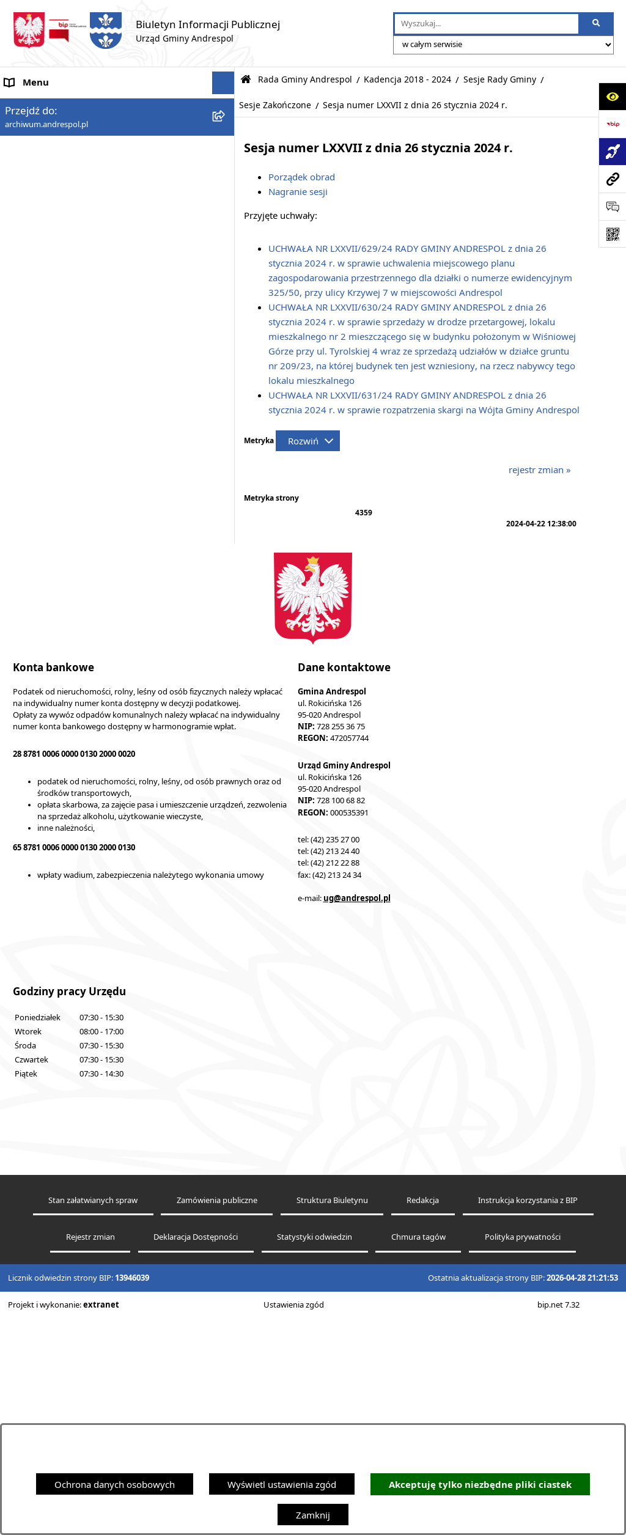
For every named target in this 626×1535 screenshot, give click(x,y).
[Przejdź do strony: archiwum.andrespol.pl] (612, 179)
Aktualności (29, 128)
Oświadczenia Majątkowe (58, 731)
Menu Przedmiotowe (49, 174)
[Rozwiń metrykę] (308, 440)
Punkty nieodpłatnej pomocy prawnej (84, 960)
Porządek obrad (301, 177)
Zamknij (313, 1515)
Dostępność (29, 892)
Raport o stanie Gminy (52, 823)
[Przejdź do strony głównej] (146, 30)
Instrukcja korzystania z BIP (63, 592)
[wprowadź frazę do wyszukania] (486, 23)
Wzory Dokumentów (48, 777)
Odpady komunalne (47, 685)
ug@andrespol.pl (357, 1368)
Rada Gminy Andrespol (53, 197)
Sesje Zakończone (275, 105)
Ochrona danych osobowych (114, 1484)
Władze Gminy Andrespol (58, 536)
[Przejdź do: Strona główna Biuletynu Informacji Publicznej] (245, 80)
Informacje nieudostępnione (64, 754)
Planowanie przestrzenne (58, 846)
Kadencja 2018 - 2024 (407, 79)
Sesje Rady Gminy (499, 79)
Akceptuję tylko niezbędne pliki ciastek (480, 1484)
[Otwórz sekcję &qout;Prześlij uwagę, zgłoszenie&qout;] (612, 206)
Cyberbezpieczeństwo (50, 869)
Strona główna (35, 106)
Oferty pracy (31, 639)
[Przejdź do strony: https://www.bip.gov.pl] (612, 124)
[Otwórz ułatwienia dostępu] (612, 96)
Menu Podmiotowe (45, 151)
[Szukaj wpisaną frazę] (597, 23)
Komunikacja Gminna (50, 708)
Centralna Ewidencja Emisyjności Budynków (97, 914)
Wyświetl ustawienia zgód (281, 1484)
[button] (226, 152)
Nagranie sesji (298, 191)
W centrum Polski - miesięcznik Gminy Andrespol (108, 938)
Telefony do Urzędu (46, 800)
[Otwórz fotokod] (612, 234)
